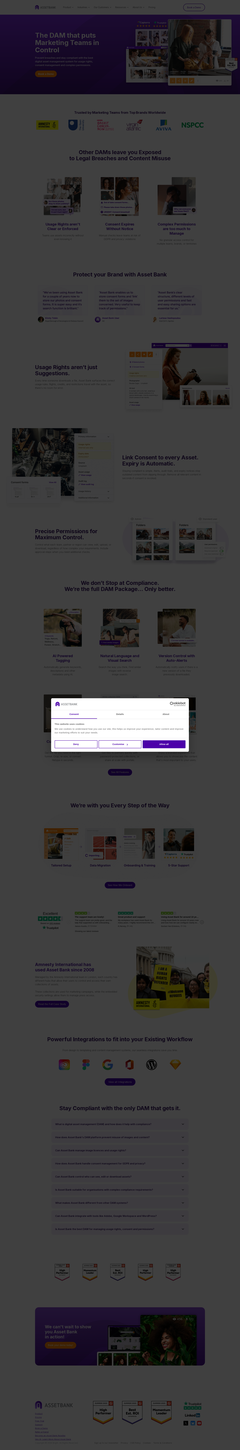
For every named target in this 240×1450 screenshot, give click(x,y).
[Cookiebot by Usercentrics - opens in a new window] (172, 704)
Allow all (164, 744)
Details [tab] (120, 714)
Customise (120, 744)
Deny (76, 744)
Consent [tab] (74, 714)
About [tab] (166, 714)
